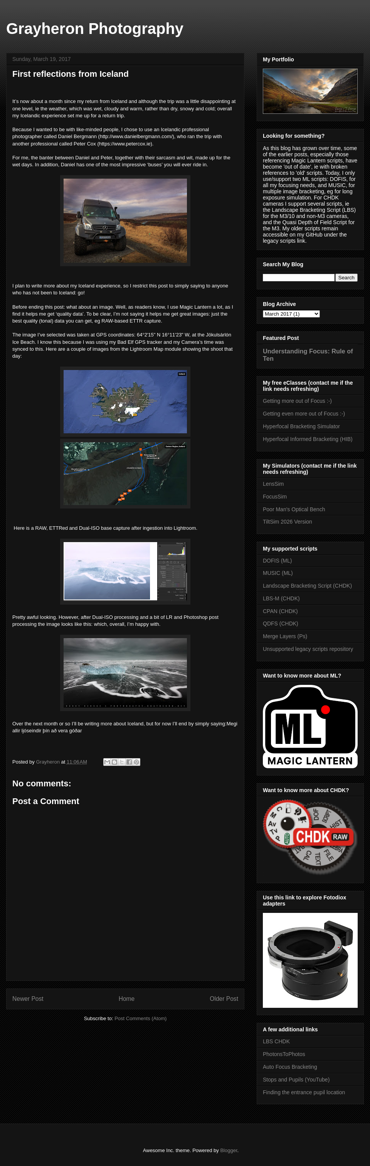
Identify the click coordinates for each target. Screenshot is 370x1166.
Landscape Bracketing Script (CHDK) (307, 586)
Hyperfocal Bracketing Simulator (301, 426)
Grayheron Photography (94, 28)
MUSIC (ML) (278, 573)
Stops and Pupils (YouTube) (296, 1079)
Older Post (224, 998)
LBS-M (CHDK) (281, 598)
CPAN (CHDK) (280, 611)
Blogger (228, 1150)
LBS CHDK (276, 1041)
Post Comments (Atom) (140, 1018)
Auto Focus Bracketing (290, 1067)
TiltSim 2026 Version (287, 522)
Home (127, 998)
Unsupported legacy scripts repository (308, 649)
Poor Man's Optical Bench (294, 509)
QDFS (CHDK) (280, 623)
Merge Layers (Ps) (285, 636)
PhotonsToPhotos (284, 1054)
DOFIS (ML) (277, 561)
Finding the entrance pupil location (304, 1092)
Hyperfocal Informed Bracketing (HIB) (308, 439)
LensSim (273, 484)
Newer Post (28, 998)
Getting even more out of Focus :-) (304, 414)
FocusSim (275, 496)
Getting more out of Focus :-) (297, 401)
